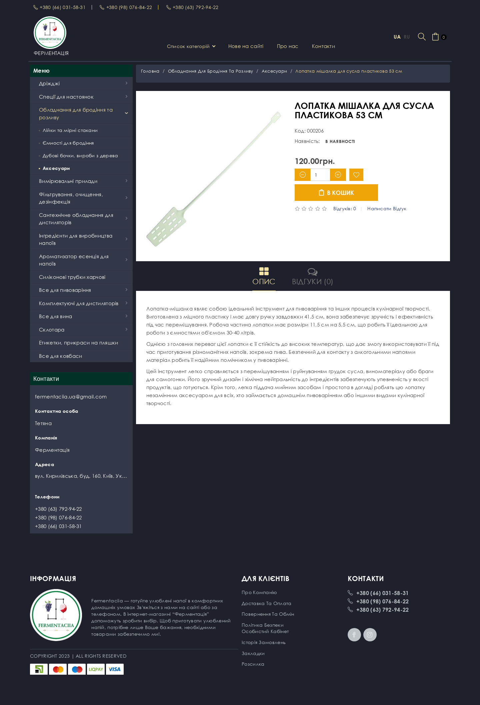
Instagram (370, 634)
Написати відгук (387, 208)
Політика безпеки (263, 625)
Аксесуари (274, 71)
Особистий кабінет (265, 631)
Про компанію (259, 592)
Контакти (323, 46)
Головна (150, 71)
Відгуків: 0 (344, 208)
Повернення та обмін (268, 614)
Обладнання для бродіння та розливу (210, 71)
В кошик (336, 193)
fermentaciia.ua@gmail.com (71, 396)
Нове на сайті (246, 46)
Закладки (253, 653)
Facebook (354, 634)
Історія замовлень (264, 642)
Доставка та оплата (266, 603)
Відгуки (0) (312, 276)
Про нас (288, 46)
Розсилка (253, 664)
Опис (263, 276)
